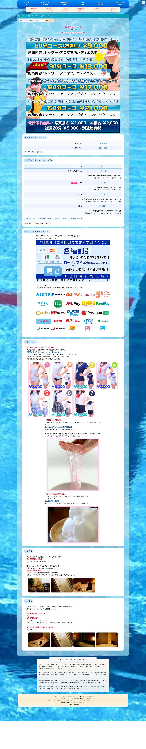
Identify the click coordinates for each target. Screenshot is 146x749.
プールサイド (80, 730)
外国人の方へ (90, 724)
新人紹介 (83, 724)
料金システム (49, 48)
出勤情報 (69, 724)
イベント (70, 726)
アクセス (83, 726)
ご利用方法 (58, 726)
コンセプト (65, 726)
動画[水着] (77, 726)
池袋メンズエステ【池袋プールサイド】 (31, 48)
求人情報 (89, 726)
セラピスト (63, 724)
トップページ (55, 724)
